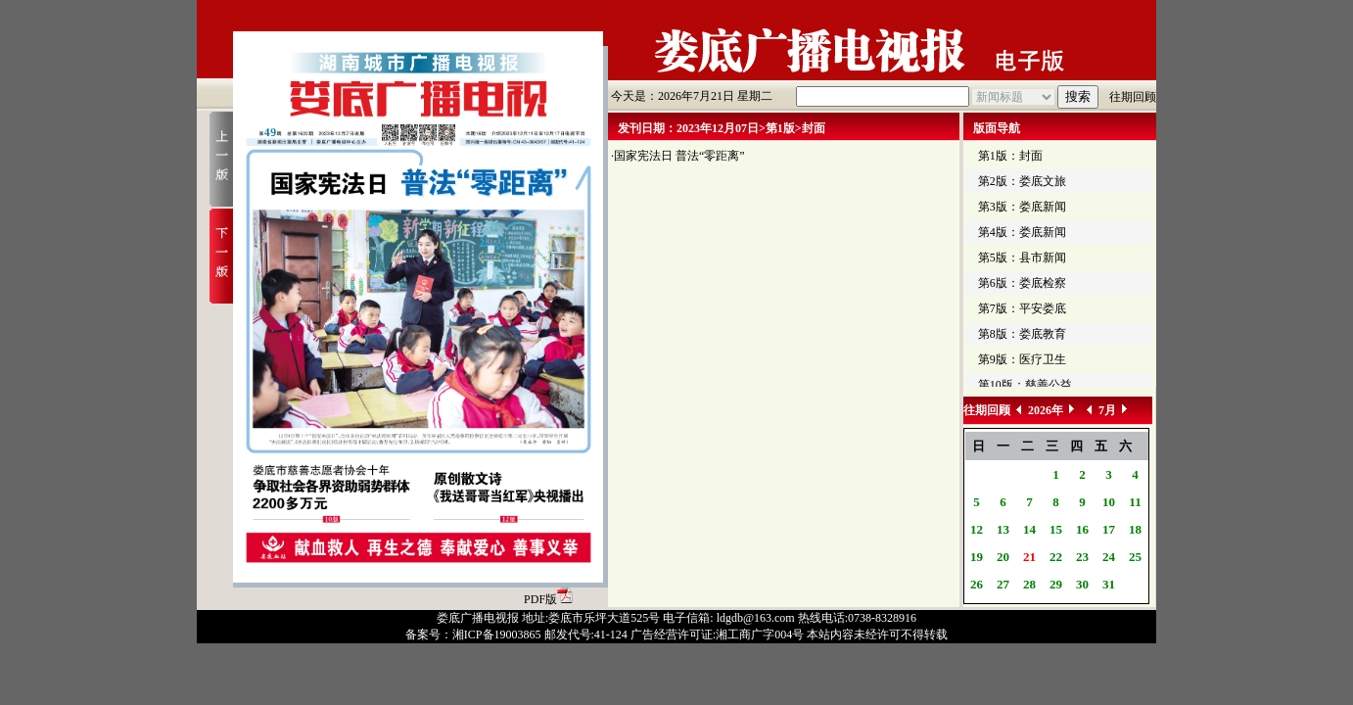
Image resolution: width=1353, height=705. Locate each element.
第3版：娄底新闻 (1022, 206)
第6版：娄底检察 (1022, 283)
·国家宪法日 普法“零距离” (678, 156)
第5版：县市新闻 (1022, 257)
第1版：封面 (1010, 156)
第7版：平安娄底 (1022, 308)
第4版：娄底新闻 (1022, 232)
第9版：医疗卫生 (1022, 359)
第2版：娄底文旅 (1022, 181)
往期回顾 (1132, 97)
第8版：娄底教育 (1022, 334)
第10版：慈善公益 (1025, 385)
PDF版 (548, 599)
